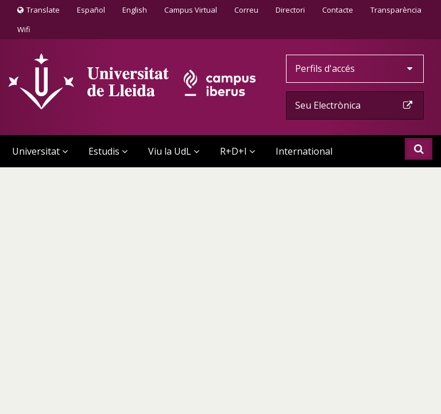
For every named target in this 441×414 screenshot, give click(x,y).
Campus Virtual (190, 10)
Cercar (419, 149)
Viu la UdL (173, 151)
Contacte (337, 9)
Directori (290, 10)
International (304, 151)
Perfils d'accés (355, 68)
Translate (38, 12)
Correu (246, 10)
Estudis (107, 151)
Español (91, 10)
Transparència (395, 10)
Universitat (40, 151)
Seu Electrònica (355, 105)
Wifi (23, 29)
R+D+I (237, 151)
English (134, 10)
